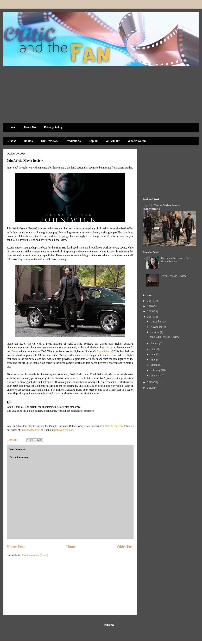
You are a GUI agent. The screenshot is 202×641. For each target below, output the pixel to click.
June (153, 354)
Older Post (125, 547)
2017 (150, 300)
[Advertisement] (65, 93)
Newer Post (16, 547)
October (155, 332)
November (156, 326)
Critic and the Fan (30, 430)
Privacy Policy (53, 127)
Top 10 (93, 141)
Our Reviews (49, 141)
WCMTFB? (113, 141)
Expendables (104, 351)
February (155, 370)
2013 (150, 382)
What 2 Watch (137, 141)
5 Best (12, 141)
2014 (150, 316)
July (153, 348)
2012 (150, 387)
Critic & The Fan (113, 426)
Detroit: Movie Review (173, 275)
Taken (14, 351)
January (155, 375)
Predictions (73, 141)
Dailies (28, 141)
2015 (150, 311)
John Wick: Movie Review (164, 336)
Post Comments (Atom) (35, 555)
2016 (150, 306)
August (154, 343)
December (156, 321)
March (154, 364)
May (153, 359)
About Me (29, 127)
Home (11, 127)
